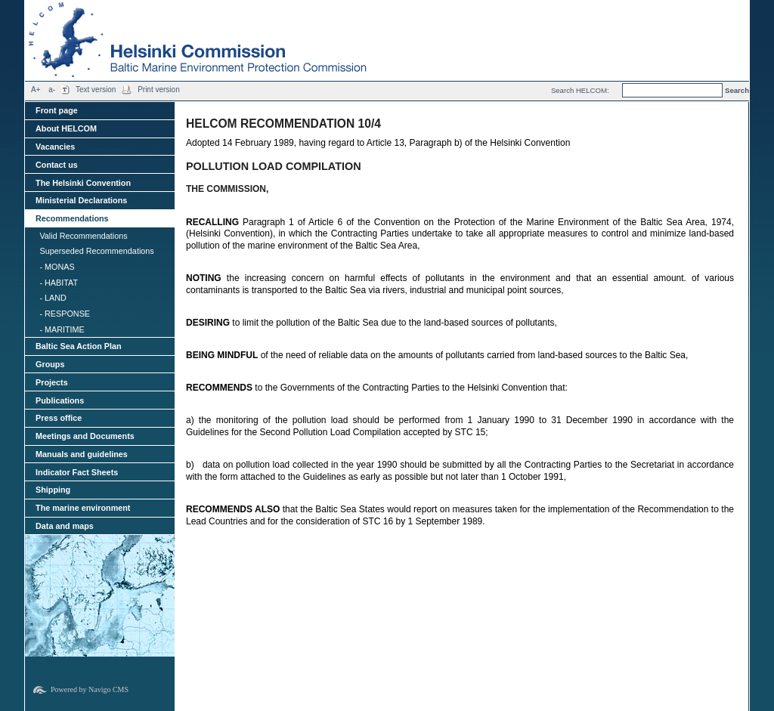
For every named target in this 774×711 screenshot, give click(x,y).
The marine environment (83, 507)
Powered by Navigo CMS (89, 689)
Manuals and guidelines (82, 454)
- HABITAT (58, 282)
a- (51, 89)
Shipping (53, 489)
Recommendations (72, 218)
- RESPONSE (64, 313)
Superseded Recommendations (96, 250)
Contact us (57, 164)
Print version (159, 89)
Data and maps (65, 525)
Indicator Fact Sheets (77, 472)
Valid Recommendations (83, 235)
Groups (50, 364)
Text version (96, 89)
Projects (52, 382)
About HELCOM (66, 128)
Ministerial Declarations (81, 200)
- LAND (52, 297)
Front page (57, 110)
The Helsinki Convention (83, 182)
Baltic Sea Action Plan (79, 346)
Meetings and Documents (85, 436)
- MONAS (56, 266)
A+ (36, 89)
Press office (59, 417)
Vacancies (55, 146)
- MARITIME (61, 329)
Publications (60, 400)
